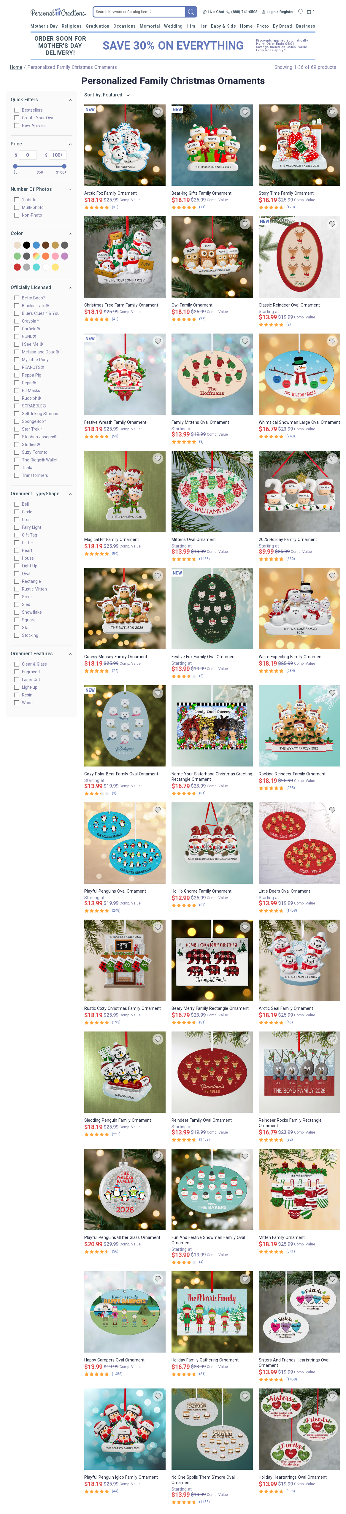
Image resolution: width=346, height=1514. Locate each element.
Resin (29, 695)
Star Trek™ (34, 429)
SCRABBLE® (36, 406)
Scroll (29, 596)
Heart (29, 550)
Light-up (32, 687)
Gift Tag (32, 535)
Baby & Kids (223, 26)
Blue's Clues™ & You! (43, 313)
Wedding (173, 26)
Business (305, 26)
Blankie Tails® (38, 305)
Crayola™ (33, 321)
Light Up (32, 566)
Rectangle (34, 581)
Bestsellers (34, 110)
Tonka (30, 467)
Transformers (37, 475)
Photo (263, 26)
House (30, 558)
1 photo (31, 199)
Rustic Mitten (37, 589)
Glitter (30, 542)
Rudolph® (34, 398)
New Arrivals (36, 125)
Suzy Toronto (37, 452)
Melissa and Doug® (43, 352)
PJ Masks (33, 390)
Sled (28, 604)
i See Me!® (35, 344)
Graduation (97, 26)
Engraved (33, 671)
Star (28, 627)
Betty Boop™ (36, 298)
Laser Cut (33, 679)
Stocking (32, 635)
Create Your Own (40, 117)
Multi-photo (35, 207)
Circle (29, 512)
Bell (28, 504)
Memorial (150, 26)
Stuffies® (33, 444)
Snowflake (34, 612)
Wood (29, 702)
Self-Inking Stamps (42, 413)
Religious (72, 26)
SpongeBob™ (36, 421)
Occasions (124, 26)
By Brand (282, 26)
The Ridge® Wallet (42, 460)
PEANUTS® (35, 367)
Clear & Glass (37, 664)
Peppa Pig (34, 375)
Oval (28, 573)
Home (246, 26)
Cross (29, 519)
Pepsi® (31, 382)
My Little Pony (37, 359)
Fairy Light (34, 527)
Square (31, 620)
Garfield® (33, 328)
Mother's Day (44, 26)
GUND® (31, 336)
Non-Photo (34, 215)
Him (191, 26)
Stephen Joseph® (41, 436)
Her (203, 26)
